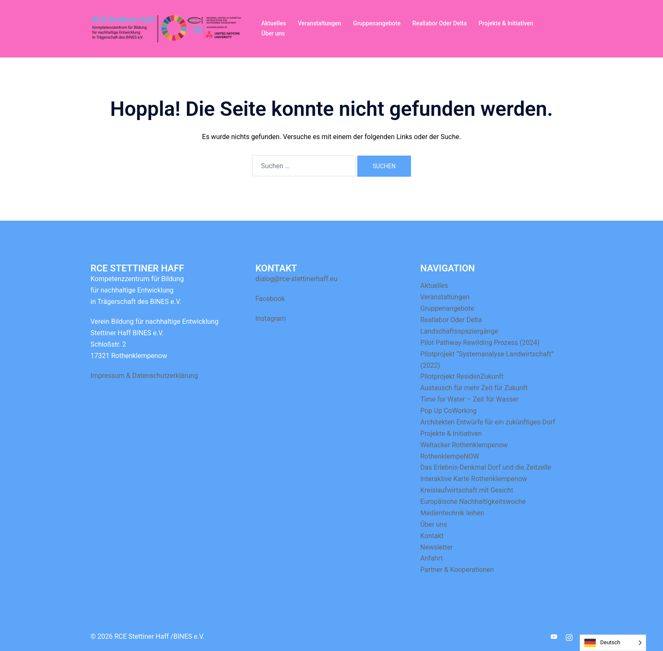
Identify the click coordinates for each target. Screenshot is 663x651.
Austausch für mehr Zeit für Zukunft (474, 388)
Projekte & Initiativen (506, 23)
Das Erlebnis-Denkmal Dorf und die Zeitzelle (485, 467)
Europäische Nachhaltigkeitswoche (473, 502)
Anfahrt (431, 558)
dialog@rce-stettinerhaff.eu (296, 279)
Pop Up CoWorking (448, 411)
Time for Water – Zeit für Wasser (469, 399)
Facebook (270, 299)
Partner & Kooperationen (457, 570)
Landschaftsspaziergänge (459, 331)
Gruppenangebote (376, 23)
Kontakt (432, 536)
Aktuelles (273, 23)
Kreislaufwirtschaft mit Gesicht (466, 490)
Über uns (273, 33)
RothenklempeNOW (449, 456)
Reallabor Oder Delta (439, 23)
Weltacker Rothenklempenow (464, 445)
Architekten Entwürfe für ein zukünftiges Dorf (487, 422)
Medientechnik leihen (452, 513)
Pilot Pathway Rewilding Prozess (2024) (480, 343)
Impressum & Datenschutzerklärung (144, 376)
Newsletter (436, 547)
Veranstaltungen (319, 23)
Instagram (270, 319)
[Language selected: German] (613, 643)
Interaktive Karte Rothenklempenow (473, 479)
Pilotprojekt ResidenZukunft (462, 376)
